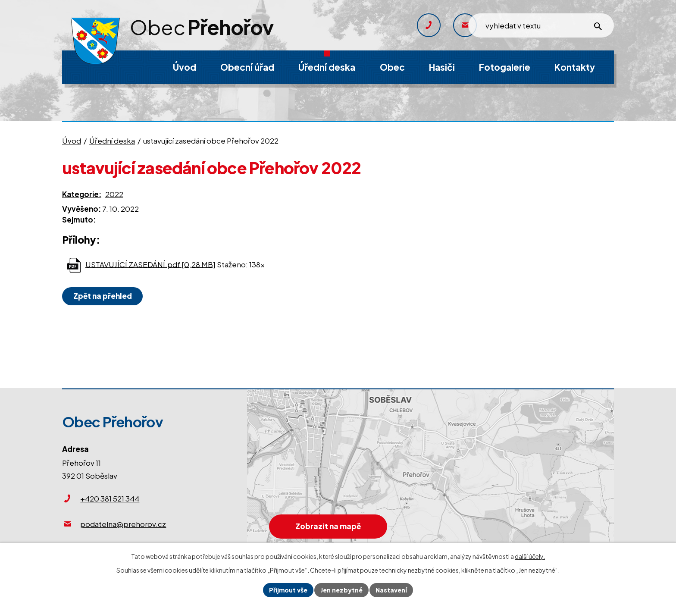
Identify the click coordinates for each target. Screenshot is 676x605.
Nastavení (391, 590)
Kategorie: (81, 194)
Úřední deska (112, 140)
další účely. (530, 556)
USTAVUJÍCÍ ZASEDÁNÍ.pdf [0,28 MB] (150, 264)
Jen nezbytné (341, 590)
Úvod (71, 140)
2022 (114, 194)
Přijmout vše (288, 590)
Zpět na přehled (102, 296)
